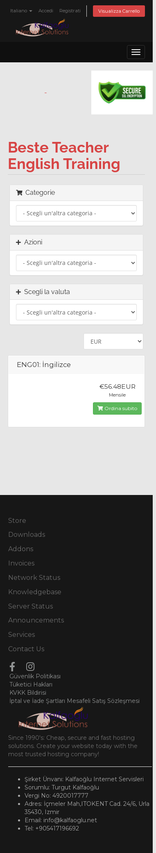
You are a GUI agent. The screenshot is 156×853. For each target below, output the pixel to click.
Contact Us (26, 649)
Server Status (30, 606)
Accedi (45, 11)
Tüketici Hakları (30, 684)
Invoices (21, 563)
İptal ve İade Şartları (37, 701)
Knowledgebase (34, 592)
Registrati (70, 11)
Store (17, 521)
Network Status (34, 578)
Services (21, 635)
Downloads (26, 534)
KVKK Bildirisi (27, 692)
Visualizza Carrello (119, 11)
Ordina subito (117, 408)
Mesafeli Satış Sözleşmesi (103, 701)
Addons (20, 549)
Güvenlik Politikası (35, 676)
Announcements (36, 620)
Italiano (21, 11)
